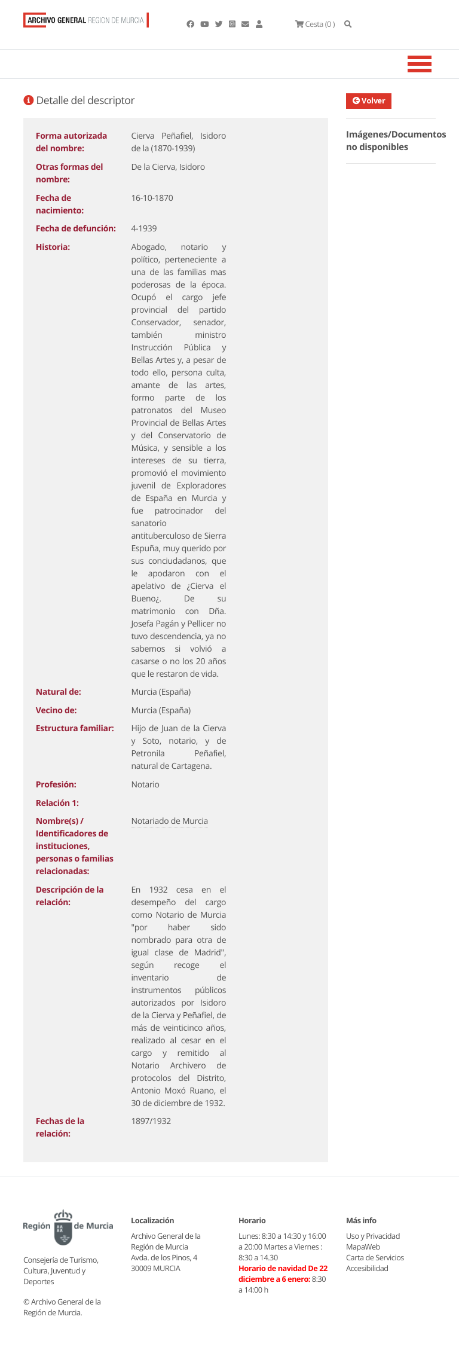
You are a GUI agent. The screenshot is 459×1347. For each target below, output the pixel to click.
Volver (369, 100)
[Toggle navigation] (434, 64)
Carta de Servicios (375, 1257)
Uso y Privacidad (373, 1235)
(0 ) (315, 24)
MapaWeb (363, 1246)
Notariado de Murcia (169, 821)
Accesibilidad (367, 1268)
